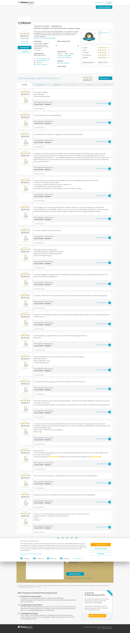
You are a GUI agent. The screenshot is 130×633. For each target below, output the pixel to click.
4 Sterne (99, 34)
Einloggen (108, 2)
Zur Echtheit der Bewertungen (25, 42)
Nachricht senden (75, 574)
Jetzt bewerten (24, 47)
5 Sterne (99, 32)
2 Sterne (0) (90, 85)
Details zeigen (76, 630)
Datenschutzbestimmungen (34, 625)
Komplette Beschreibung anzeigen (44, 38)
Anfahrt (38, 50)
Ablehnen (101, 625)
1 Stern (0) (105, 85)
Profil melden (38, 587)
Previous (56, 46)
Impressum (23, 625)
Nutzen (85, 50)
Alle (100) (24, 85)
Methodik (85, 57)
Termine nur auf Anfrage (64, 57)
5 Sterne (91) (40, 85)
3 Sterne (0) (73, 85)
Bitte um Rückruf (73, 562)
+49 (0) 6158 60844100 (43, 59)
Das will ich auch (99, 2)
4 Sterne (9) (57, 85)
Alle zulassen (100, 616)
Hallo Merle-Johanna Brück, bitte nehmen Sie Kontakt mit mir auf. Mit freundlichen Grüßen (45, 565)
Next (78, 46)
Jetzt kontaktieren (104, 7)
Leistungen (86, 53)
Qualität (85, 48)
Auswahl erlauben (100, 620)
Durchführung (87, 55)
